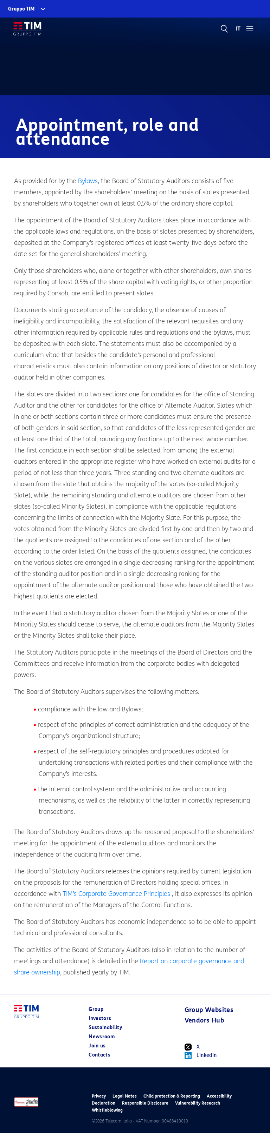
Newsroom (102, 1037)
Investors (100, 1018)
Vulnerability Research (197, 1103)
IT (238, 29)
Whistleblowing (107, 1110)
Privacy (99, 1096)
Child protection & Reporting (171, 1096)
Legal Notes (124, 1096)
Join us (97, 1046)
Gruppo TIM (21, 9)
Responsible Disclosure (145, 1103)
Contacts (99, 1055)
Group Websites (209, 1010)
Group (96, 1009)
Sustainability (105, 1028)
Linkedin (201, 1055)
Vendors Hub (204, 1020)
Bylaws (88, 181)
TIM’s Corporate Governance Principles (116, 894)
